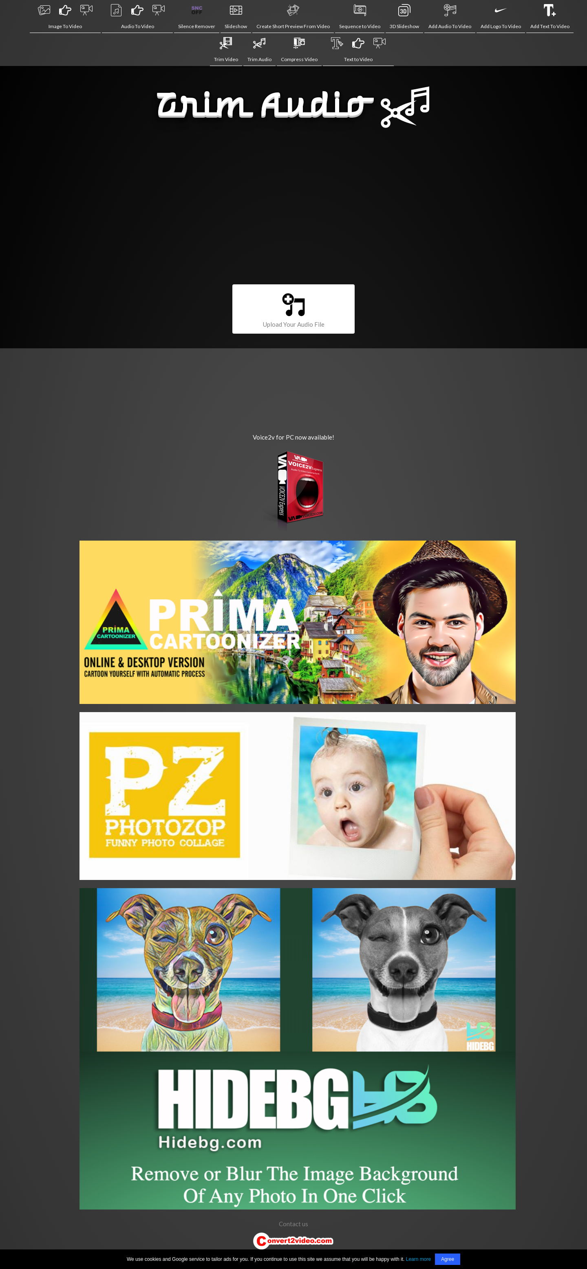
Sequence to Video (359, 16)
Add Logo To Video (501, 16)
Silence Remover (196, 16)
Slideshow (236, 16)
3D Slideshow (404, 16)
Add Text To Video (549, 16)
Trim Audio (259, 49)
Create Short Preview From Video (293, 16)
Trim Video (226, 49)
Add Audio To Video (449, 16)
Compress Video (299, 49)
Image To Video (65, 16)
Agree (447, 1259)
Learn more (418, 1259)
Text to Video (358, 49)
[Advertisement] (293, 211)
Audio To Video (137, 16)
